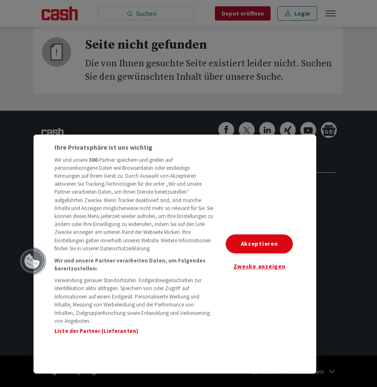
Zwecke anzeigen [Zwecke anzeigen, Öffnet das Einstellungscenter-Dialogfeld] (259, 266)
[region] (175, 254)
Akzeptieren (259, 243)
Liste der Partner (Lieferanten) (96, 331)
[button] (32, 261)
